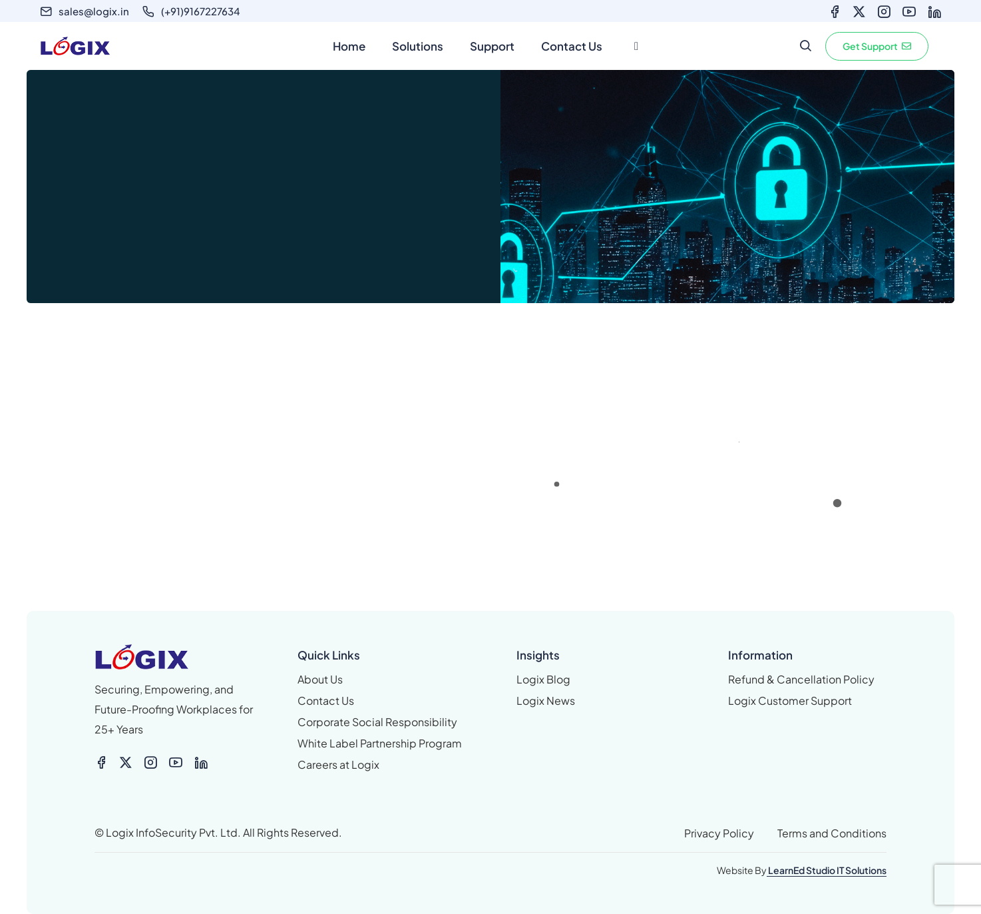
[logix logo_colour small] (186, 657)
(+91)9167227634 (200, 11)
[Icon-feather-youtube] (909, 12)
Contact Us (571, 46)
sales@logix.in (94, 11)
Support (492, 46)
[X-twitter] (859, 12)
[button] (876, 46)
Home (349, 46)
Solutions (417, 46)
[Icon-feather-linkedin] (934, 12)
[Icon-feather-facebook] (834, 12)
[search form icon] (805, 46)
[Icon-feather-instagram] (883, 12)
